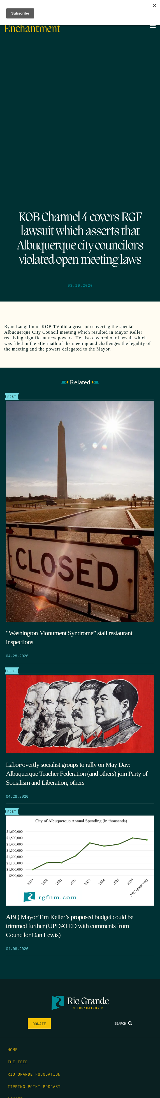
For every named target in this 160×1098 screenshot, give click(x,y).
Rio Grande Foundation (34, 1073)
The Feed (18, 1061)
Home (13, 1049)
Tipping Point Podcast (34, 1086)
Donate (39, 1023)
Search (123, 1023)
